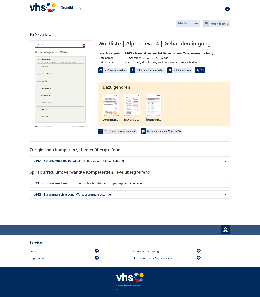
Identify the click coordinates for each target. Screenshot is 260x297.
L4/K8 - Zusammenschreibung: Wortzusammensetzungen (130, 194)
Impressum (64, 258)
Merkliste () (219, 24)
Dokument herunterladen (149, 70)
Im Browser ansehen (115, 70)
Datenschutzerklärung (166, 251)
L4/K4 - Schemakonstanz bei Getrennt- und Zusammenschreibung (130, 160)
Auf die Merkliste (182, 70)
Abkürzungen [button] (188, 23)
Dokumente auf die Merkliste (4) (164, 131)
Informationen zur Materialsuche (166, 258)
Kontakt (64, 251)
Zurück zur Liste (41, 35)
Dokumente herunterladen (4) (120, 131)
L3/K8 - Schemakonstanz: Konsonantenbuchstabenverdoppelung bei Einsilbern (130, 183)
